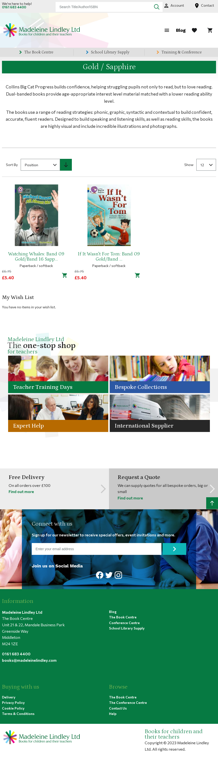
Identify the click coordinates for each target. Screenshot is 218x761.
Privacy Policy (13, 702)
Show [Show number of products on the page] (188, 164)
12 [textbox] (202, 165)
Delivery (9, 697)
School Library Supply (110, 52)
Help (112, 713)
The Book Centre (38, 52)
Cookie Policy (13, 708)
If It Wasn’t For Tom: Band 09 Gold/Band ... (109, 256)
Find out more (21, 491)
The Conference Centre (128, 702)
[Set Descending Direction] (66, 164)
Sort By (12, 164)
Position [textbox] (31, 165)
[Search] (157, 7)
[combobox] (109, 7)
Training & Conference (181, 52)
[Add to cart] (65, 275)
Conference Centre (124, 622)
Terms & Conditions (18, 713)
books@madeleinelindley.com (29, 660)
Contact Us (118, 708)
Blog (181, 30)
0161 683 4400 (14, 7)
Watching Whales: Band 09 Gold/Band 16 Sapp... (36, 256)
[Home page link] (41, 30)
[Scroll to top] (212, 503)
